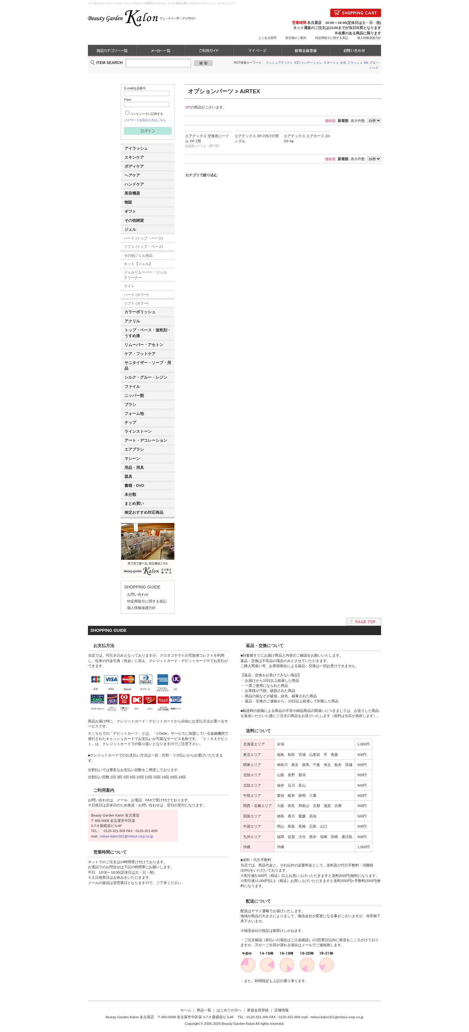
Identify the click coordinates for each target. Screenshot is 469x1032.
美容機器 (132, 193)
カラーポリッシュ (140, 312)
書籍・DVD (134, 485)
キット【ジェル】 (138, 264)
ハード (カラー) (136, 294)
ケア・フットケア (140, 353)
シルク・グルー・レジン (145, 377)
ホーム (185, 1010)
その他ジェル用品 (138, 255)
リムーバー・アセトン (143, 345)
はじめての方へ (229, 1010)
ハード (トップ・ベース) (143, 238)
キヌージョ (331, 62)
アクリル (132, 321)
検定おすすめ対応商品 (143, 512)
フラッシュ (355, 62)
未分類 (130, 494)
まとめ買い (134, 503)
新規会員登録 (258, 1010)
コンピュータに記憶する (146, 113)
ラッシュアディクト (279, 62)
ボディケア (134, 166)
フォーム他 (134, 413)
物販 (128, 202)
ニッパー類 (134, 395)
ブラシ (130, 404)
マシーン (132, 458)
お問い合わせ (138, 594)
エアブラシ (134, 449)
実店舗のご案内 (295, 37)
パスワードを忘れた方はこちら (145, 120)
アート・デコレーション (145, 440)
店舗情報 (281, 1010)
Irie (366, 62)
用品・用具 (134, 467)
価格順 (330, 121)
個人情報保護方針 (369, 37)
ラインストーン (138, 431)
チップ (130, 422)
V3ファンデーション (308, 62)
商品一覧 (204, 1010)
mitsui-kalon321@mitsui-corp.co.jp (126, 836)
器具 (128, 476)
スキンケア (134, 157)
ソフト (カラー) (136, 303)
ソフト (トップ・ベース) (143, 246)
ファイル (132, 386)
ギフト (130, 211)
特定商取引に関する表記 (331, 37)
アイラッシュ (136, 148)
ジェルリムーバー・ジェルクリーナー (145, 274)
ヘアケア (132, 175)
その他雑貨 (134, 220)
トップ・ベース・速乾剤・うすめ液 (147, 333)
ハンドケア (134, 184)
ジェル (130, 229)
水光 (343, 62)
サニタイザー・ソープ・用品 (147, 365)
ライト (129, 286)
